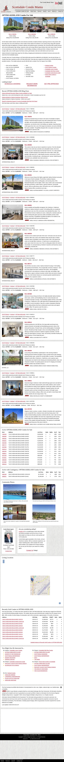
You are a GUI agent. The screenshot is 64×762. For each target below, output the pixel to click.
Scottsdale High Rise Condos (52, 71)
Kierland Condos (49, 65)
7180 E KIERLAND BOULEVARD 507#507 (12, 623)
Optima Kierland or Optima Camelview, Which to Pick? (15, 97)
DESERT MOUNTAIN (10, 657)
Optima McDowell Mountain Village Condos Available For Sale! (17, 93)
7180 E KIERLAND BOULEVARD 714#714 (12, 634)
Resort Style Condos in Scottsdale (47, 661)
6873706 (4, 455)
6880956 (4, 459)
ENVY (35, 657)
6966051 (4, 476)
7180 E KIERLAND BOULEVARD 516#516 (12, 636)
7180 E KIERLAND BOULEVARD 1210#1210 (13, 638)
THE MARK (37, 659)
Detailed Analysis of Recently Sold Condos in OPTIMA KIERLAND (46, 642)
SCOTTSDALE (5, 108)
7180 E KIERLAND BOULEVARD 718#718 (12, 619)
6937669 (4, 447)
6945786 (4, 442)
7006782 (4, 434)
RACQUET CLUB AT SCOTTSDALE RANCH (16, 663)
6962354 (4, 451)
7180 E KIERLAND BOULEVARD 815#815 (12, 630)
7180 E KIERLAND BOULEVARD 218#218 (12, 625)
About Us (54, 11)
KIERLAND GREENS (10, 674)
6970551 (4, 457)
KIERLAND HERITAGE (10, 680)
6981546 (4, 474)
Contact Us (60, 11)
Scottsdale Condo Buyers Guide (52, 72)
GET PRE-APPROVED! (51, 84)
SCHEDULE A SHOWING (12, 84)
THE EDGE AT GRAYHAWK (41, 669)
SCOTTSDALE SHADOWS (40, 654)
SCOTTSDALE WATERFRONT (12, 655)
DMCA (39, 734)
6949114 (4, 449)
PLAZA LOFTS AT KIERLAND (12, 678)
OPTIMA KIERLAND (20, 108)
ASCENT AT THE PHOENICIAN (12, 654)
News (49, 11)
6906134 (4, 464)
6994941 (4, 440)
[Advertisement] (29, 720)
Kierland (12, 108)
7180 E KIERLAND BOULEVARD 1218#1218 (13, 621)
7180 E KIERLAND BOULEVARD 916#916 (12, 632)
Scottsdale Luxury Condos (51, 69)
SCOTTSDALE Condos (50, 67)
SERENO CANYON (9, 659)
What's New (33, 11)
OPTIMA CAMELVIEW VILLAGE (13, 652)
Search (44, 11)
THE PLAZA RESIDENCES (40, 670)
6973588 (4, 462)
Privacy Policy (26, 734)
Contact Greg (8, 551)
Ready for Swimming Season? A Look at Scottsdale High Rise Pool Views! (19, 101)
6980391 (4, 438)
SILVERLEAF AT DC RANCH (12, 665)
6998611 (4, 453)
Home (2, 761)
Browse (39, 11)
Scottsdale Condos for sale (22, 11)
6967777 (4, 445)
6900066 (4, 436)
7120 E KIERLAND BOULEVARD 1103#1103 (13, 627)
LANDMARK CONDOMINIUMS (12, 676)
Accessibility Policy (33, 734)
